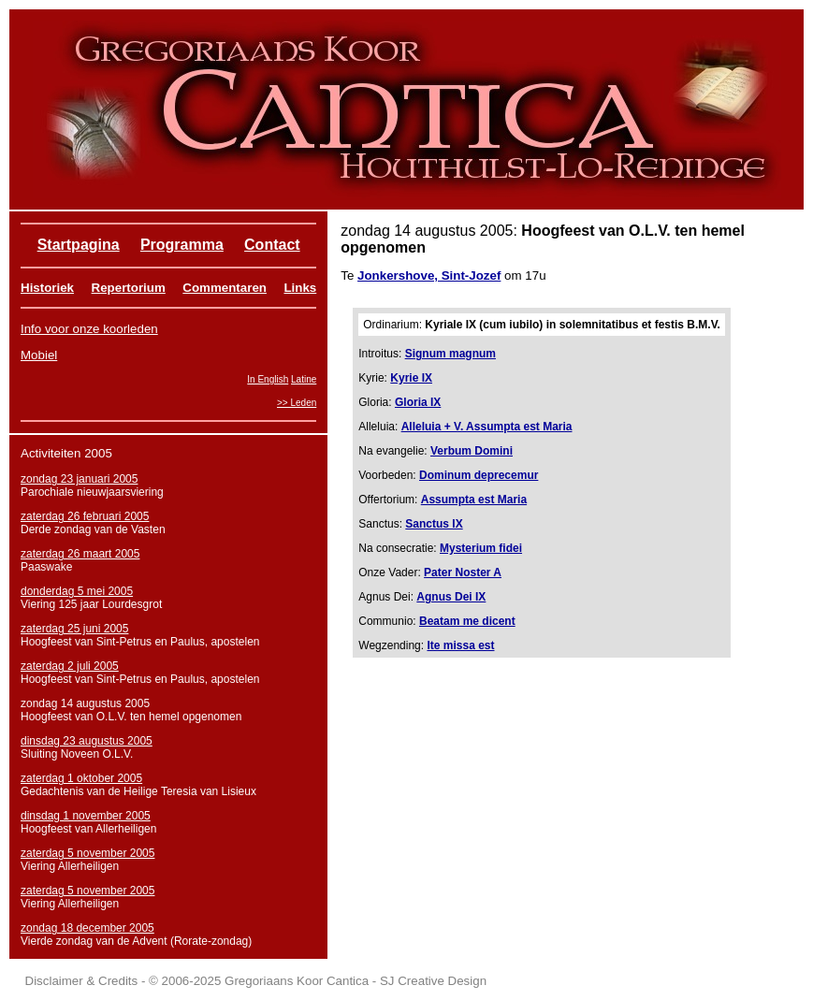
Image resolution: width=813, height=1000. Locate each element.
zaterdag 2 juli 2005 (70, 666)
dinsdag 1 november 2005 (86, 815)
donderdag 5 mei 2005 (77, 591)
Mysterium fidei (481, 548)
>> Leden (296, 403)
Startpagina (78, 245)
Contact (272, 245)
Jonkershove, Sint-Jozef (429, 275)
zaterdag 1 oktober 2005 (81, 778)
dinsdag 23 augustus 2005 (86, 740)
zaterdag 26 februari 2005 (85, 516)
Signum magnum (450, 353)
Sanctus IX (433, 523)
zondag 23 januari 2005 (79, 479)
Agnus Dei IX (451, 596)
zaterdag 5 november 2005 (87, 853)
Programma (182, 245)
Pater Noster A (462, 572)
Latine (303, 379)
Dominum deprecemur (478, 475)
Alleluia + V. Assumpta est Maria (487, 426)
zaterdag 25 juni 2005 (74, 628)
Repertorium (129, 288)
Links (299, 288)
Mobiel (39, 355)
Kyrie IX (411, 377)
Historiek (47, 288)
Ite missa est (460, 645)
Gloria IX (418, 402)
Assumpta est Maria (474, 499)
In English (267, 379)
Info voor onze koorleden (89, 329)
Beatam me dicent (467, 621)
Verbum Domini (471, 450)
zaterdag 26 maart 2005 (80, 553)
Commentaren (224, 288)
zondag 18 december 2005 (87, 928)
